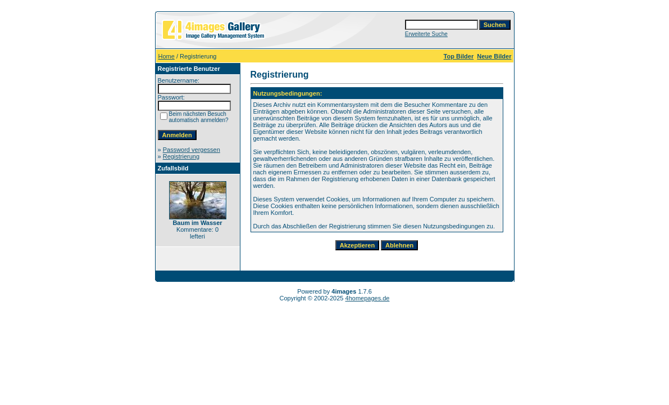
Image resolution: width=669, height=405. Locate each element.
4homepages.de (367, 298)
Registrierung (181, 156)
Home (166, 56)
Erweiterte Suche (426, 34)
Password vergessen (191, 149)
